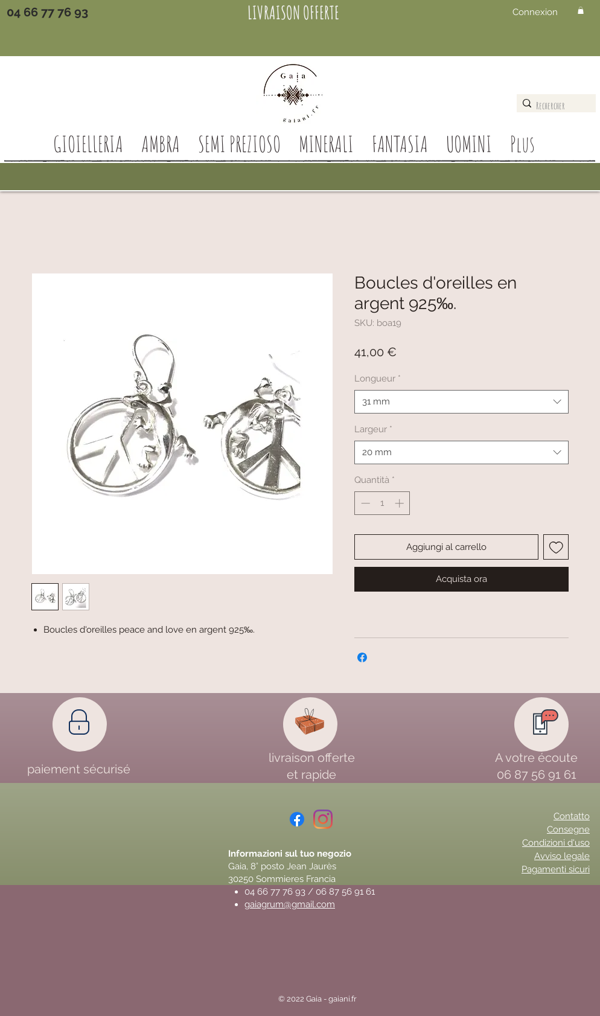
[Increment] (400, 503)
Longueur (377, 378)
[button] (581, 10)
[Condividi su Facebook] (362, 657)
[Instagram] (323, 819)
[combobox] (461, 402)
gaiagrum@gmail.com (289, 904)
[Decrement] (364, 503)
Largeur (373, 429)
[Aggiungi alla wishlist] (556, 547)
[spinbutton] (382, 503)
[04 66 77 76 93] (47, 12)
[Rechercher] (553, 105)
